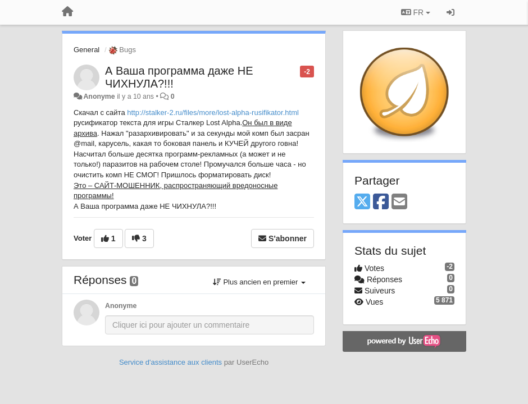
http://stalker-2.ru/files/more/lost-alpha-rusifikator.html (213, 112)
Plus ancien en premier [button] (259, 282)
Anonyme (99, 96)
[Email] (399, 202)
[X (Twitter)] (362, 202)
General (86, 49)
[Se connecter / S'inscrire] (450, 12)
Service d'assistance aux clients (170, 362)
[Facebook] (381, 202)
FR (415, 12)
